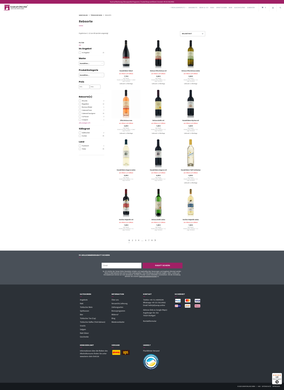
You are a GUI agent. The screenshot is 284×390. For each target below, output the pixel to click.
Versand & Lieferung (119, 303)
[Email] (121, 265)
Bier (230, 8)
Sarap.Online (83, 15)
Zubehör (251, 8)
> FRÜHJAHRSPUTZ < (178, 8)
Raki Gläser (84, 333)
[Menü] (280, 374)
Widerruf (115, 314)
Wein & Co (203, 8)
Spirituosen (221, 8)
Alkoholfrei (239, 8)
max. (92, 87)
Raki (212, 8)
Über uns (115, 300)
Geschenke (84, 337)
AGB (259, 386)
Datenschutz (266, 386)
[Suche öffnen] (280, 8)
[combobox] (88, 63)
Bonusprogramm (118, 311)
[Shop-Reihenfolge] (192, 33)
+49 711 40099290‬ (157, 300)
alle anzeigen (84, 123)
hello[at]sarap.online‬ (156, 305)
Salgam (83, 329)
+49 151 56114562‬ (159, 302)
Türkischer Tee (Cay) (88, 318)
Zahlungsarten (117, 307)
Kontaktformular (149, 321)
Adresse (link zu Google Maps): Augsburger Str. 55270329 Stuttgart (155, 313)
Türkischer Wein (96, 15)
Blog (113, 318)
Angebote (192, 8)
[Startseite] (15, 8)
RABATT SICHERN (162, 265)
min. (81, 87)
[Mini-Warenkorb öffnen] (264, 8)
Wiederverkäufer (118, 322)
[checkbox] (91, 52)
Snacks (83, 326)
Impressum (276, 386)
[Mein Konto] (273, 8)
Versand (127, 81)
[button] (102, 63)
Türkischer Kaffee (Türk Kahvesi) (92, 322)
